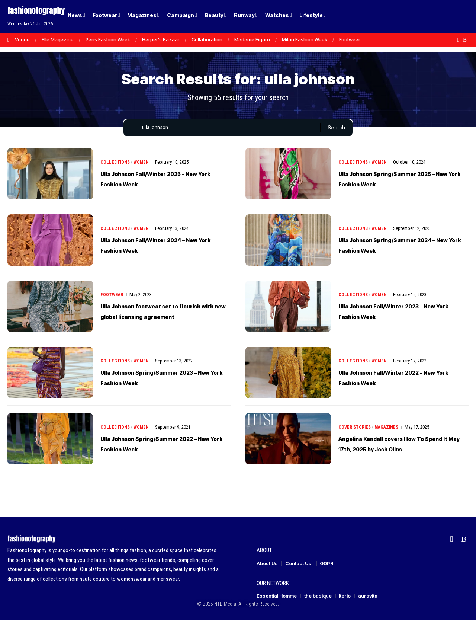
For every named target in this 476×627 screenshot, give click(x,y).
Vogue (22, 39)
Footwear (349, 39)
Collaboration (207, 39)
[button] (450, 16)
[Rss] (465, 39)
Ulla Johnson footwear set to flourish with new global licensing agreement (161, 318)
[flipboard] (458, 39)
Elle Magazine (58, 39)
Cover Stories (355, 429)
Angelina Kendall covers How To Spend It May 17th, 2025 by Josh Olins (396, 451)
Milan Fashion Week (304, 39)
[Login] (434, 16)
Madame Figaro (252, 39)
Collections (115, 169)
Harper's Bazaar (161, 39)
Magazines (389, 429)
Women (143, 169)
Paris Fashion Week (108, 39)
